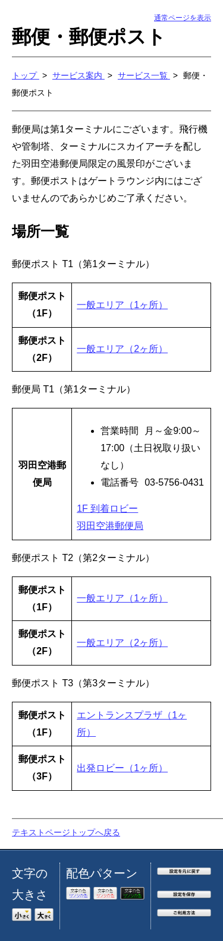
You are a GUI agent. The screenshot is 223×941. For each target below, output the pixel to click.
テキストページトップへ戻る (66, 832)
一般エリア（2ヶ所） (122, 349)
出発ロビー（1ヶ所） (122, 768)
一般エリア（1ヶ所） (122, 305)
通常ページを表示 (182, 18)
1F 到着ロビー (107, 508)
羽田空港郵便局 (110, 526)
